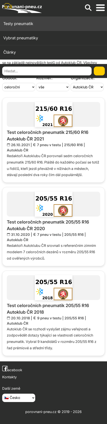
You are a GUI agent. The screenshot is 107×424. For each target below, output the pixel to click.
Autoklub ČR (17, 150)
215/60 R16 (73, 145)
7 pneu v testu (49, 145)
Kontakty (9, 377)
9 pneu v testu (49, 318)
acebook (12, 370)
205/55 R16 (74, 234)
